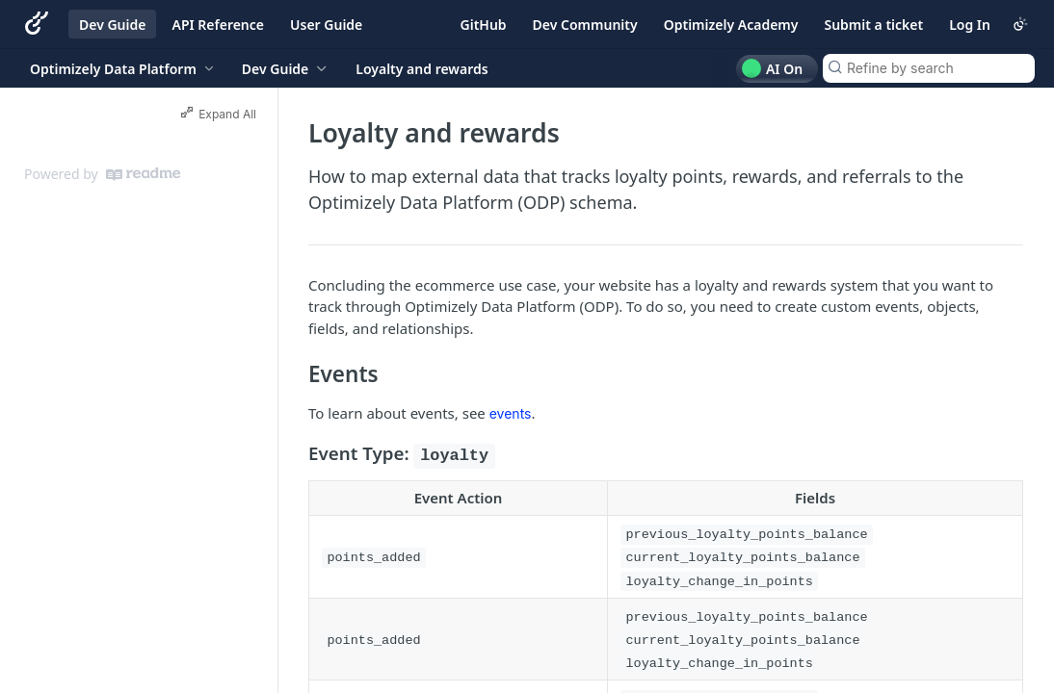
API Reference (217, 24)
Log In (969, 24)
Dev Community (585, 24)
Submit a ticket (873, 24)
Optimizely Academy (731, 24)
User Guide (326, 24)
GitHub (484, 24)
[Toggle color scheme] (1020, 24)
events (510, 413)
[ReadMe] (143, 174)
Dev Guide (112, 24)
